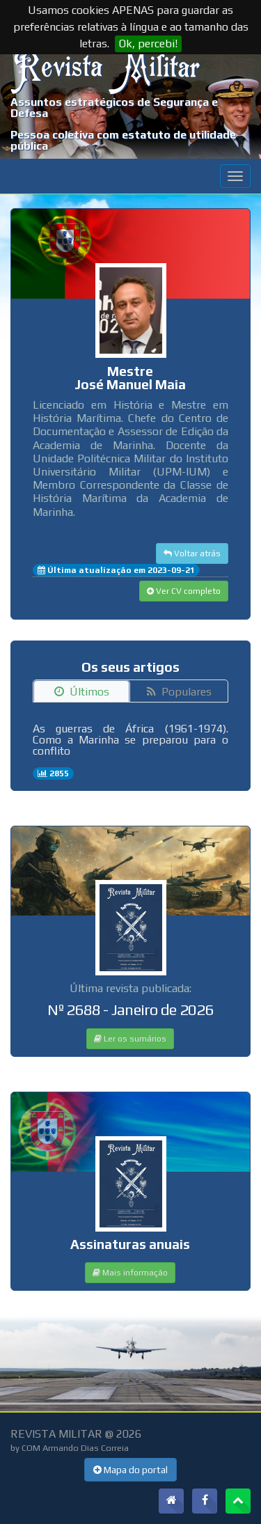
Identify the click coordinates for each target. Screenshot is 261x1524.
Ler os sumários (130, 1039)
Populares (179, 691)
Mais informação (130, 1273)
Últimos (81, 691)
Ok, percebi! (148, 43)
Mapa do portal (130, 1469)
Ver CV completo (184, 591)
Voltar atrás (192, 553)
